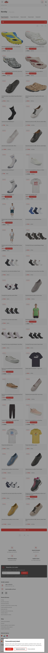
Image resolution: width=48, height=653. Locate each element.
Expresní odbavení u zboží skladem (8, 625)
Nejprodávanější (14, 17)
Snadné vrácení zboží (5, 628)
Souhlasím (9, 649)
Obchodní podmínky (5, 603)
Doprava (2, 623)
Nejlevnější (31, 17)
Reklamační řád (4, 609)
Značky (2, 599)
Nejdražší (38, 17)
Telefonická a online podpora (6, 627)
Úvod (2, 8)
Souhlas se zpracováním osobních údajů (9, 605)
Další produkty (24, 529)
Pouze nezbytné (31, 649)
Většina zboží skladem (5, 621)
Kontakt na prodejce (5, 601)
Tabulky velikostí (4, 612)
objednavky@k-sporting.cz (10, 589)
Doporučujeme (4, 17)
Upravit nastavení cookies (6, 614)
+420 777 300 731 (8, 584)
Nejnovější (23, 17)
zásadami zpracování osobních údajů (21, 575)
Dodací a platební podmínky (6, 607)
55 (42, 25)
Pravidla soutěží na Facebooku (7, 611)
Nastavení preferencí (20, 649)
